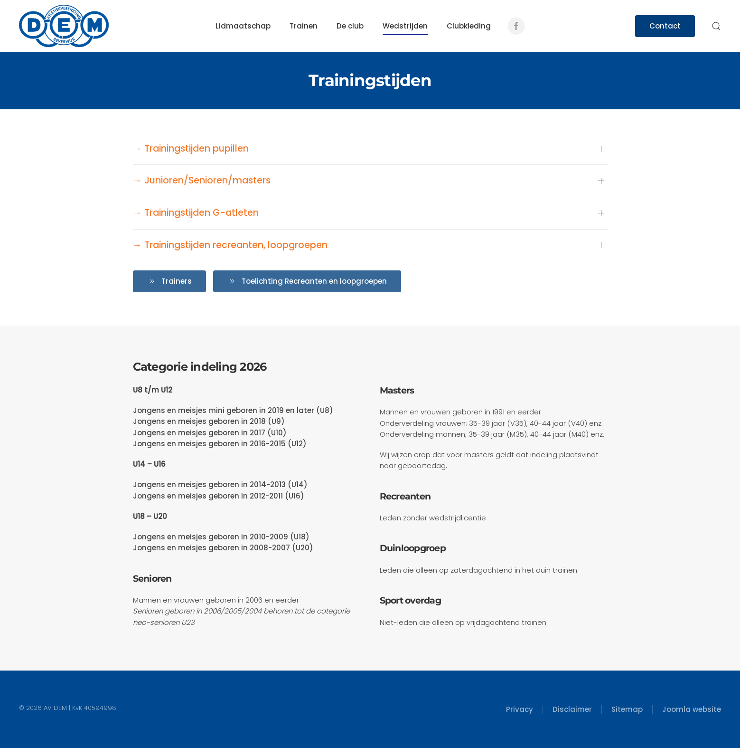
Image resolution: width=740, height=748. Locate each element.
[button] (716, 26)
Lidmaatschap (243, 26)
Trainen (304, 26)
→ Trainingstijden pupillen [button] (191, 149)
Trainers (169, 281)
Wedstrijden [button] (405, 26)
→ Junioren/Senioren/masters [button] (202, 180)
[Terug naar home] (64, 26)
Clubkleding (469, 26)
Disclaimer (572, 709)
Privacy (519, 709)
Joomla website (691, 709)
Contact (665, 26)
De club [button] (350, 26)
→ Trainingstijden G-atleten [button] (196, 213)
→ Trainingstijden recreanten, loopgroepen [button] (230, 245)
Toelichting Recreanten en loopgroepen (307, 281)
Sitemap (627, 709)
